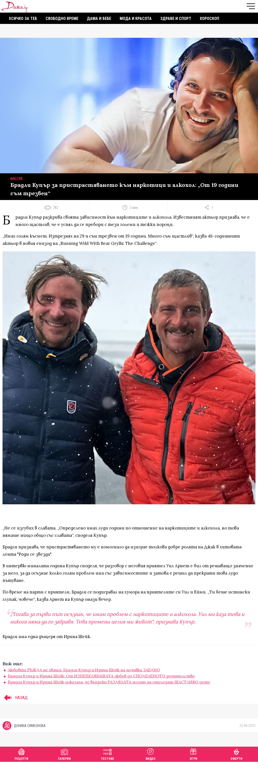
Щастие (16, 178)
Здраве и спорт (175, 18)
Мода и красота (136, 18)
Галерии (64, 753)
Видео (150, 753)
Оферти (236, 753)
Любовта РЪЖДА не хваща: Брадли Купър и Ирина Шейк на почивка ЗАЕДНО (84, 669)
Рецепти (21, 753)
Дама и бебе (99, 18)
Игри (193, 753)
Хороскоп (209, 18)
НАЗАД (15, 697)
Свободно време (62, 18)
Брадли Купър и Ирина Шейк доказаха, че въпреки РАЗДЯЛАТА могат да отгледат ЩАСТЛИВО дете (109, 681)
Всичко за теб (23, 18)
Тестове (107, 753)
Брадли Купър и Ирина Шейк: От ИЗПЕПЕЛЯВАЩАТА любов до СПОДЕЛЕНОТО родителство (101, 675)
